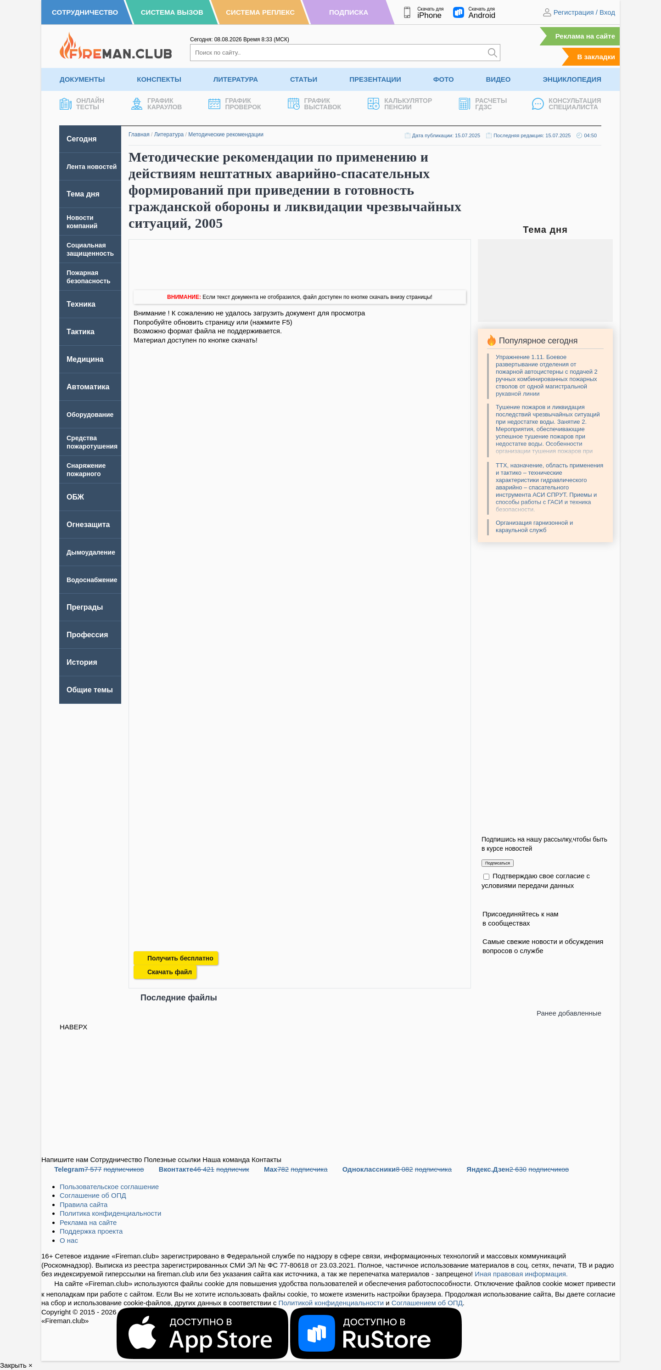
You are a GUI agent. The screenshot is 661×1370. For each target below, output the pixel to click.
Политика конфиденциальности (110, 1213)
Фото (443, 79)
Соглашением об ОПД (427, 1303)
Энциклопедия (572, 79)
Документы (82, 79)
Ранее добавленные (569, 1013)
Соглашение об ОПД (93, 1195)
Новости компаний (82, 222)
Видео (498, 79)
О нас (69, 1240)
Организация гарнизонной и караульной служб (534, 526)
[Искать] (492, 53)
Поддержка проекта (91, 1231)
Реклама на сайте (585, 36)
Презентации (375, 79)
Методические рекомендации (225, 134)
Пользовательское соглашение (109, 1186)
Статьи (304, 79)
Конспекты (159, 79)
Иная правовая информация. (521, 1274)
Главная (139, 134)
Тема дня (83, 194)
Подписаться (497, 863)
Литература (235, 79)
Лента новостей (92, 166)
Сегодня (82, 139)
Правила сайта (83, 1204)
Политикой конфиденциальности (331, 1303)
